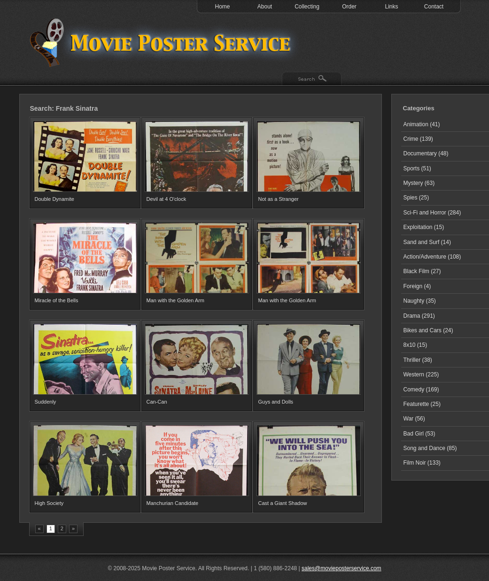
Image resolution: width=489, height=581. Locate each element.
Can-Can (157, 402)
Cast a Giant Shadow (282, 503)
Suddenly (45, 402)
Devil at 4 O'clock (166, 199)
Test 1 (162, 42)
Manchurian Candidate (173, 503)
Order (349, 6)
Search (312, 79)
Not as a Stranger (278, 199)
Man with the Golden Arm (176, 300)
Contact (433, 6)
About (264, 6)
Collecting (307, 6)
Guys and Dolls (276, 402)
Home (222, 6)
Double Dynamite (54, 199)
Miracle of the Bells (56, 300)
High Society (49, 503)
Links (391, 6)
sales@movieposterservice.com (341, 568)
